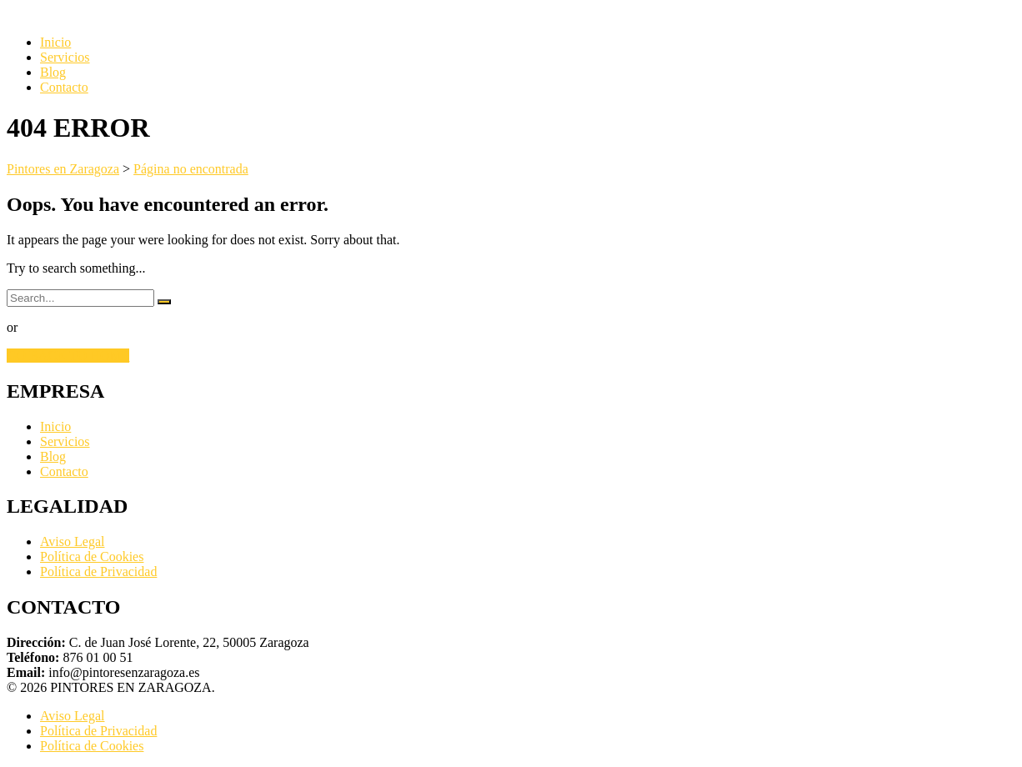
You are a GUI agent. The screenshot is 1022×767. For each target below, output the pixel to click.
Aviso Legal (72, 541)
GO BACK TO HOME (68, 355)
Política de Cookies (91, 556)
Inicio (55, 42)
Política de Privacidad (98, 571)
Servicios (65, 57)
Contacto (64, 87)
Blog (53, 72)
